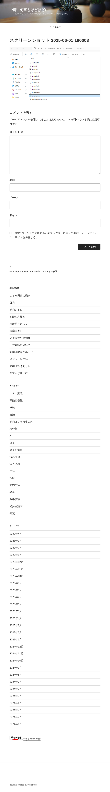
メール (13, 197)
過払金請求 (16, 506)
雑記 (12, 513)
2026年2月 (16, 547)
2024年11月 (16, 653)
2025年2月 (16, 632)
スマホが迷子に (19, 373)
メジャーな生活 (19, 359)
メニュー (55, 27)
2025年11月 (16, 569)
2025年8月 (16, 590)
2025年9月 (16, 583)
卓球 (12, 407)
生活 (12, 471)
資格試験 (15, 499)
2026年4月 (16, 533)
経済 (12, 492)
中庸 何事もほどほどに (29, 10)
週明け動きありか (20, 366)
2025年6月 (16, 604)
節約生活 (15, 485)
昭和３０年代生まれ (21, 421)
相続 (12, 478)
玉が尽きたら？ (19, 323)
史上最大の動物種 (20, 337)
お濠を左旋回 (17, 316)
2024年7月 (16, 681)
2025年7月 (16, 597)
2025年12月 (16, 562)
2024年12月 (16, 646)
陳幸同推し (16, 330)
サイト (13, 215)
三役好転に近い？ (20, 345)
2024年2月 (16, 717)
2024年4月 (16, 703)
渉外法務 (15, 464)
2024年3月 (16, 710)
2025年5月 (16, 611)
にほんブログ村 (25, 739)
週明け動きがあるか (21, 352)
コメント (16, 132)
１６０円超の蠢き (20, 295)
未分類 (13, 428)
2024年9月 (16, 667)
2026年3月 (16, 540)
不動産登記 (16, 400)
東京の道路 (16, 449)
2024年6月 (16, 688)
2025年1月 (16, 639)
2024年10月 (16, 660)
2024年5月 (16, 696)
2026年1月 (16, 554)
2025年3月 (16, 625)
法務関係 (15, 457)
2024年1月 (16, 724)
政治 (12, 414)
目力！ (13, 302)
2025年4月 (16, 618)
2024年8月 (16, 674)
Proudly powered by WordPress (23, 785)
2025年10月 (16, 576)
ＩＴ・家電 (16, 393)
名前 (12, 180)
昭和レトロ (16, 309)
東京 (12, 442)
